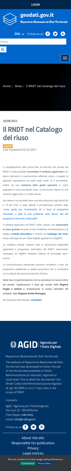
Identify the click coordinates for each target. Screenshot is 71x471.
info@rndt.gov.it (25, 419)
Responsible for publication (33, 443)
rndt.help (27, 415)
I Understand (27, 463)
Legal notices (33, 453)
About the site (33, 438)
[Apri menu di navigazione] (65, 58)
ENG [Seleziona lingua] (19, 34)
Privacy (33, 448)
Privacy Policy (44, 463)
